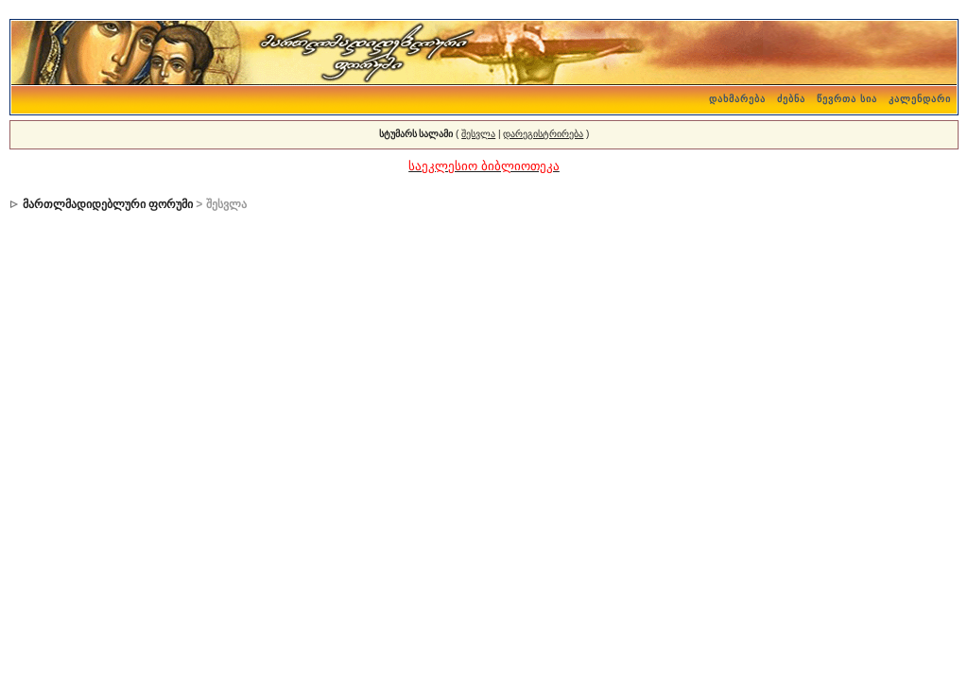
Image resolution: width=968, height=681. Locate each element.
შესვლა (478, 134)
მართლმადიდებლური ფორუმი (108, 204)
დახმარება (737, 99)
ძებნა (791, 99)
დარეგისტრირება (543, 134)
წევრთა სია (847, 99)
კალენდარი (920, 99)
